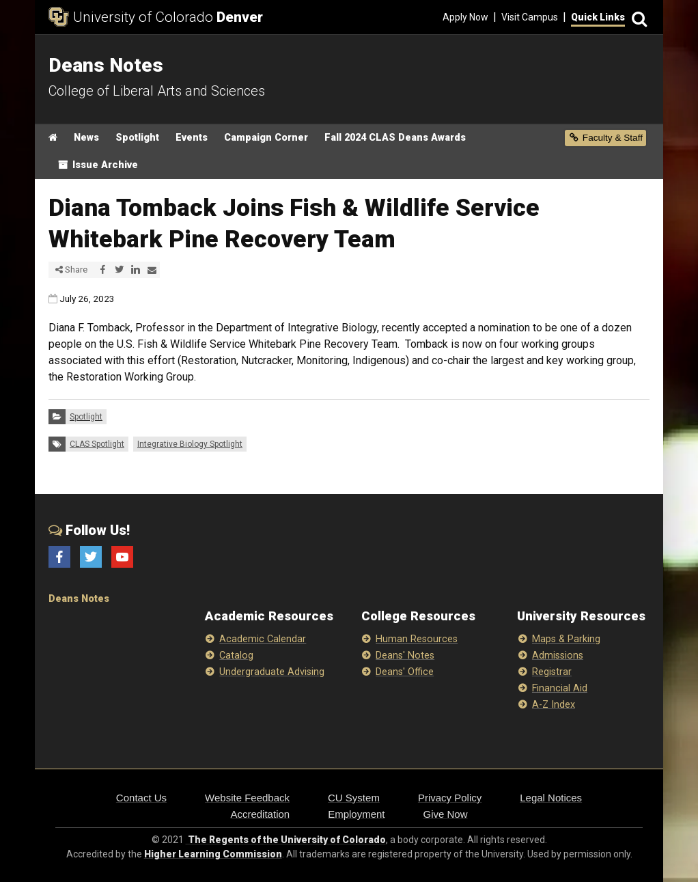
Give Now (445, 814)
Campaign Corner (266, 137)
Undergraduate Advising (271, 672)
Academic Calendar (262, 639)
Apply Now (465, 17)
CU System (354, 797)
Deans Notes (78, 599)
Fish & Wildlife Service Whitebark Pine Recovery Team (267, 343)
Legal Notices (551, 797)
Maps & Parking (566, 639)
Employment (356, 814)
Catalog (236, 655)
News (86, 137)
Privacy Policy (449, 797)
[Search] (637, 17)
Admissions (557, 655)
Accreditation (260, 814)
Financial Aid (559, 688)
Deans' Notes (405, 655)
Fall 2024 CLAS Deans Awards (395, 137)
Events (192, 137)
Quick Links (598, 17)
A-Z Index (553, 705)
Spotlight (137, 137)
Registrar (552, 672)
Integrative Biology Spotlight (189, 444)
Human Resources (417, 639)
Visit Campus (529, 17)
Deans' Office (405, 672)
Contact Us (141, 797)
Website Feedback (247, 797)
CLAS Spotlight (97, 444)
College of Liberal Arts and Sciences (156, 91)
